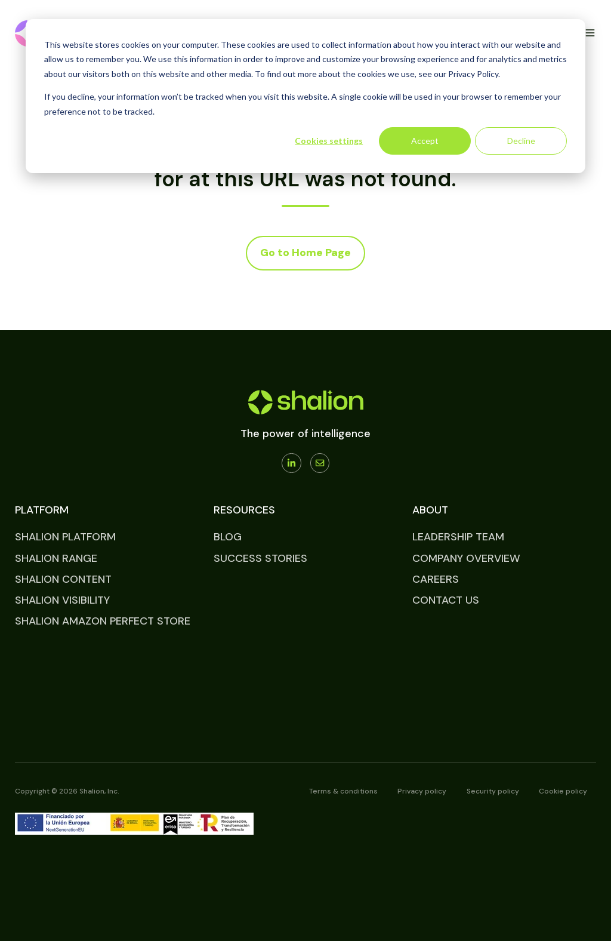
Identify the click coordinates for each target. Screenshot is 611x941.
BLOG (228, 537)
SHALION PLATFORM (65, 537)
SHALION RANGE (56, 558)
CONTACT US (445, 600)
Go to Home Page (305, 252)
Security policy (493, 791)
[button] (590, 33)
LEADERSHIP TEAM (458, 537)
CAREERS (435, 579)
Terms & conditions (343, 791)
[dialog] (305, 96)
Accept (425, 141)
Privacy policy (421, 791)
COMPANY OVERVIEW (466, 558)
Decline (521, 141)
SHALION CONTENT (63, 579)
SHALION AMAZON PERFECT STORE (102, 621)
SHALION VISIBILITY (62, 600)
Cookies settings (329, 141)
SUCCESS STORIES (260, 558)
